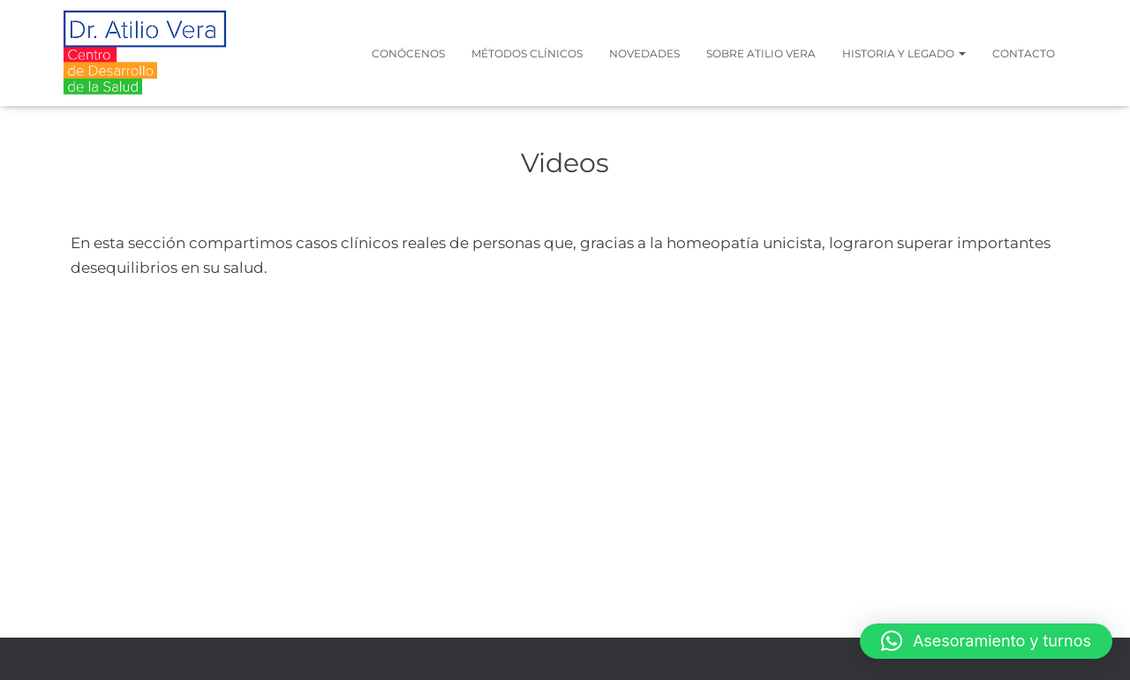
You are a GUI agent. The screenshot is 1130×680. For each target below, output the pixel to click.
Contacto (1023, 53)
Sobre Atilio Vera (761, 53)
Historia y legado (904, 53)
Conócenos (408, 53)
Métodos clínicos (527, 53)
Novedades (644, 53)
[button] (986, 641)
